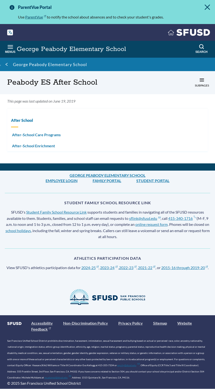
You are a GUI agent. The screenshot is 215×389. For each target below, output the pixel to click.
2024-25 (90, 267)
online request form (151, 224)
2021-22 (146, 267)
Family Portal (107, 180)
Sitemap (160, 323)
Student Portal (152, 180)
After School (22, 120)
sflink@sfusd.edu (145, 218)
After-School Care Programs (36, 134)
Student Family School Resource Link (56, 212)
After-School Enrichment (33, 145)
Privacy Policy (130, 323)
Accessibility (42, 323)
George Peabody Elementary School (50, 64)
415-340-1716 (182, 218)
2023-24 (109, 267)
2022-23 (128, 267)
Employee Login (62, 180)
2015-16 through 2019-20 (184, 267)
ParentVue (35, 17)
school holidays (18, 230)
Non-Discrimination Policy (85, 323)
